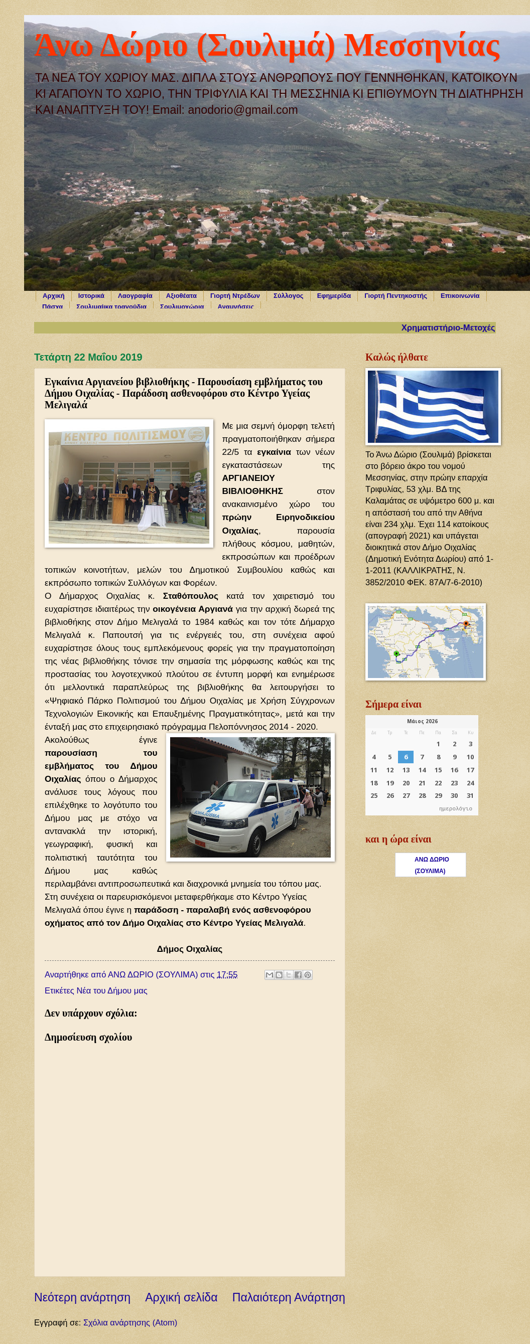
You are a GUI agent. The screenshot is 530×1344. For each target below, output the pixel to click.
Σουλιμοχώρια (182, 306)
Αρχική (54, 295)
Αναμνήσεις (236, 306)
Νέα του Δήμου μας (111, 990)
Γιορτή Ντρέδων (235, 295)
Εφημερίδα (334, 295)
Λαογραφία (135, 295)
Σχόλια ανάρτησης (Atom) (130, 1322)
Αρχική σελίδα (181, 1297)
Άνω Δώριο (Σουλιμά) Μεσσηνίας (266, 45)
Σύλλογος (289, 295)
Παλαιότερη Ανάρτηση (288, 1297)
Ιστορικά (91, 295)
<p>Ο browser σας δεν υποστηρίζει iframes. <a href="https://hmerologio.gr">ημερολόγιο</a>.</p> (421, 765)
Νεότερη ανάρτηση (82, 1297)
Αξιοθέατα (181, 295)
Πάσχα (52, 306)
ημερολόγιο (455, 809)
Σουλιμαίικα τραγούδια (111, 306)
